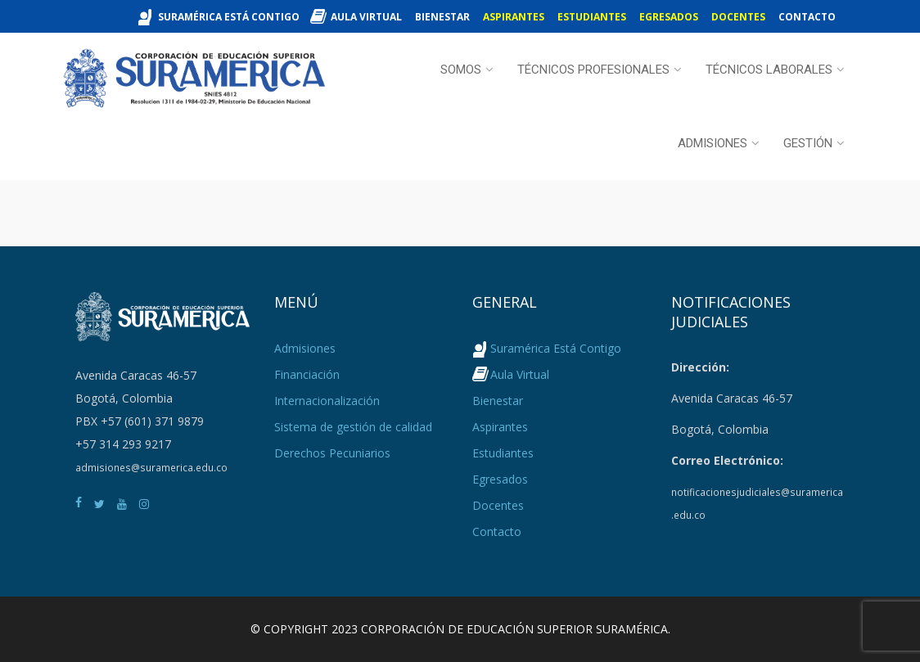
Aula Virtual (366, 17)
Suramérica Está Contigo (229, 17)
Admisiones (712, 143)
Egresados (668, 17)
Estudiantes (591, 17)
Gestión (807, 143)
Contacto (807, 17)
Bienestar (442, 17)
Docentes (738, 17)
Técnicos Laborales (769, 69)
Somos (460, 69)
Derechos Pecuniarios (332, 453)
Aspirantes (513, 17)
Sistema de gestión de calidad (353, 427)
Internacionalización (327, 400)
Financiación (307, 374)
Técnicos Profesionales (593, 69)
